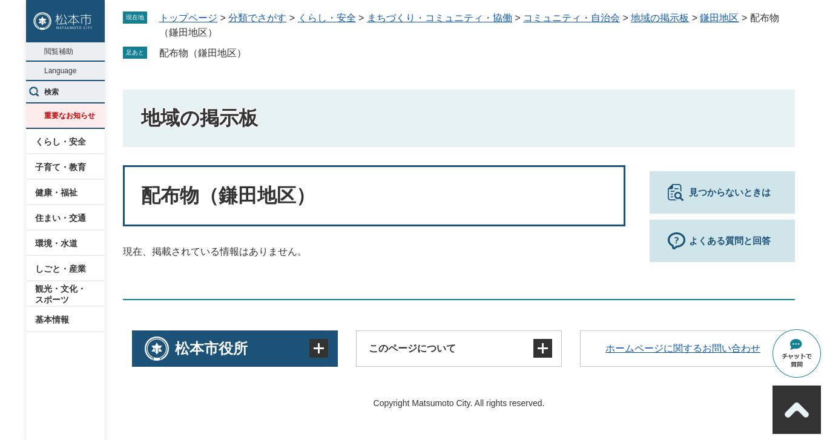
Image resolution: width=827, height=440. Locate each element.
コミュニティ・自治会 (571, 18)
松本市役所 (211, 348)
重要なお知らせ (69, 115)
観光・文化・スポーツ (60, 294)
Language (60, 71)
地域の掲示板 (660, 18)
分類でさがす (257, 18)
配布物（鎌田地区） (202, 53)
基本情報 (52, 319)
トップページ (188, 18)
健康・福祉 (56, 192)
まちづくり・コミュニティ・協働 (439, 18)
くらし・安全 (60, 141)
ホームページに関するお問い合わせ (682, 348)
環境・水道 (56, 243)
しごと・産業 (60, 269)
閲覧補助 (58, 51)
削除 (254, 52)
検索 (51, 92)
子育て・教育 (60, 167)
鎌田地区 (719, 18)
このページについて (412, 348)
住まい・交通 (60, 218)
